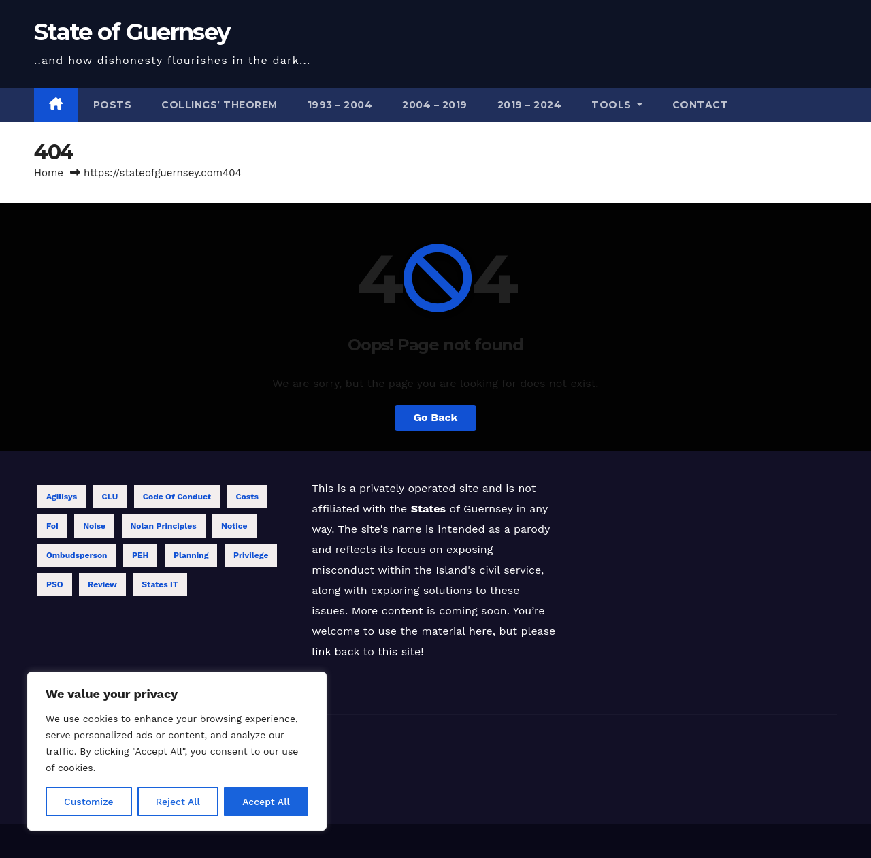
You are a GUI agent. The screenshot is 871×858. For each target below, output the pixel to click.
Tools (616, 105)
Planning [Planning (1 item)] (191, 555)
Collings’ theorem (219, 105)
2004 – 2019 (434, 105)
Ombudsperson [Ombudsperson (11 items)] (77, 555)
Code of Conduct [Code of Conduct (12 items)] (177, 496)
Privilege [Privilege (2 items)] (250, 555)
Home (48, 173)
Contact (700, 105)
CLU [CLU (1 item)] (110, 496)
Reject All (178, 801)
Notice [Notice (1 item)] (234, 526)
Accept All (266, 801)
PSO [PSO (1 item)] (54, 584)
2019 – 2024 (529, 105)
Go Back (436, 417)
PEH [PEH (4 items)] (140, 555)
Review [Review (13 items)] (102, 584)
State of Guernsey (131, 32)
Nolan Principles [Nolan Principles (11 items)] (164, 526)
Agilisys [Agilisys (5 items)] (61, 496)
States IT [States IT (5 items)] (160, 584)
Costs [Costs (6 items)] (246, 496)
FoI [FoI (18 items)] (52, 526)
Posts (112, 105)
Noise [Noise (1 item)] (94, 526)
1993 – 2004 (340, 105)
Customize (89, 801)
